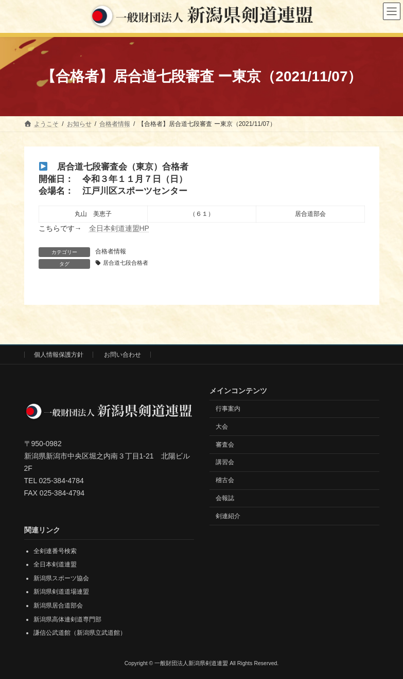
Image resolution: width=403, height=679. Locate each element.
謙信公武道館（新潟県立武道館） (79, 632)
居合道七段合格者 (125, 263)
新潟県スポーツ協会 (61, 578)
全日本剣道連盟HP (119, 228)
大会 (222, 426)
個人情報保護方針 (58, 354)
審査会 (225, 444)
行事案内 (228, 408)
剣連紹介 (228, 516)
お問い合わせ (122, 354)
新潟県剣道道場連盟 (61, 591)
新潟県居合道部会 (58, 605)
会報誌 (225, 498)
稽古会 (225, 480)
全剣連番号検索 (55, 551)
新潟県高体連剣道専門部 (67, 619)
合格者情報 (110, 251)
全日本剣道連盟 (55, 564)
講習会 (225, 462)
